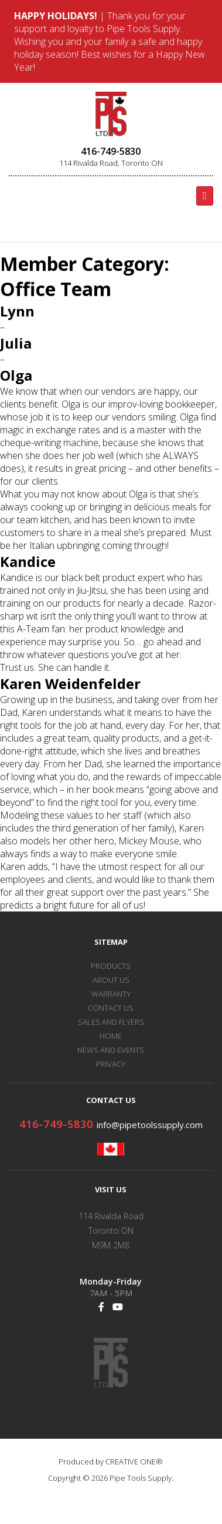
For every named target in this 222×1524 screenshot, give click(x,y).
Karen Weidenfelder (70, 683)
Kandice (28, 561)
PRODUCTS (111, 966)
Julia (16, 343)
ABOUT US (111, 980)
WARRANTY (111, 994)
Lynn (17, 311)
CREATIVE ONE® (134, 1461)
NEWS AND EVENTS (110, 1050)
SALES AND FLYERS (111, 1022)
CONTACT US (111, 1008)
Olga (16, 375)
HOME (111, 1036)
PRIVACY (110, 1064)
